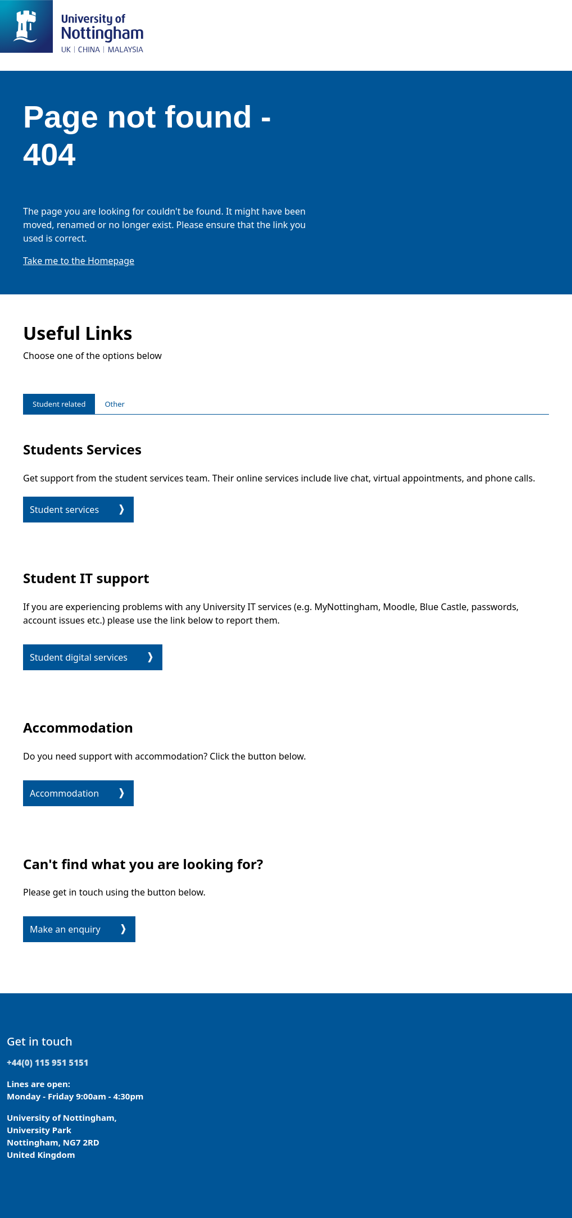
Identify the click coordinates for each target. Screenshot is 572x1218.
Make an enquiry (65, 929)
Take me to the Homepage (78, 260)
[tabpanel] (286, 690)
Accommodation (64, 793)
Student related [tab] (59, 404)
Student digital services (79, 657)
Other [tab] (115, 404)
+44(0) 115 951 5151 (48, 1062)
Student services (64, 509)
